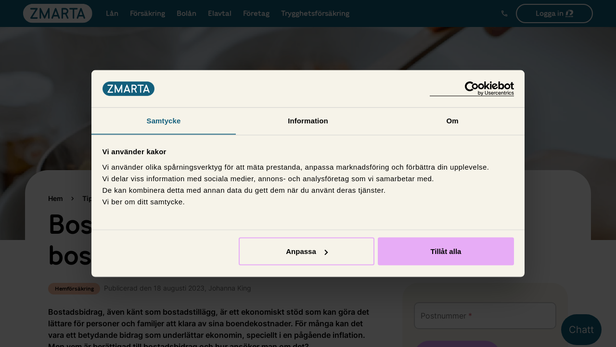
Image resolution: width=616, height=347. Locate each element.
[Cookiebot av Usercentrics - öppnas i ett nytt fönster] (472, 88)
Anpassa (307, 251)
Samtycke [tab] (164, 120)
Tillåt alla (445, 251)
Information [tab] (308, 120)
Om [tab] (452, 120)
